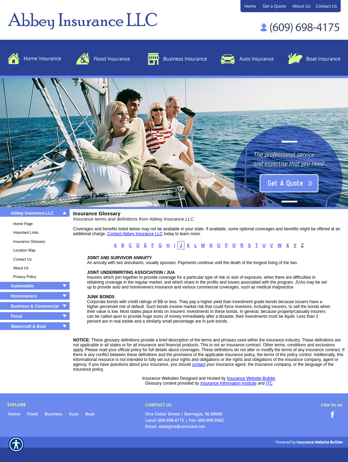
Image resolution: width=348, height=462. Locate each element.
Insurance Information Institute (228, 383)
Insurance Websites (160, 378)
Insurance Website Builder (251, 378)
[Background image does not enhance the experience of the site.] (35, 214)
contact (198, 364)
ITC (269, 383)
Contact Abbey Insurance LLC (135, 233)
